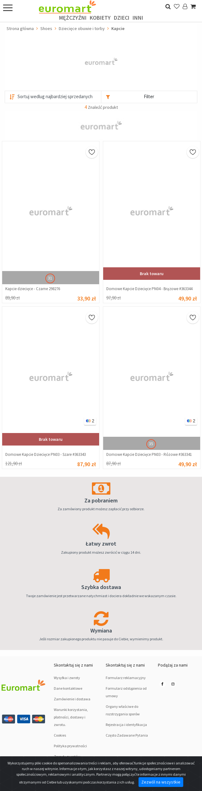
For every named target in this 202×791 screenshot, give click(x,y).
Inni (138, 17)
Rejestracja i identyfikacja (126, 724)
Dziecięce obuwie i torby (82, 28)
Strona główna (20, 28)
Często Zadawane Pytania (127, 735)
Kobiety (100, 17)
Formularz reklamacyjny (126, 677)
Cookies (60, 735)
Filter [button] (149, 96)
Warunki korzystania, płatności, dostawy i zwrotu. (71, 717)
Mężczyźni (73, 17)
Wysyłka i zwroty (67, 677)
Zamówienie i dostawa (72, 699)
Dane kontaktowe (68, 688)
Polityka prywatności (70, 745)
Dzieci (121, 17)
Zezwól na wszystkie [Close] (160, 782)
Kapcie (117, 28)
